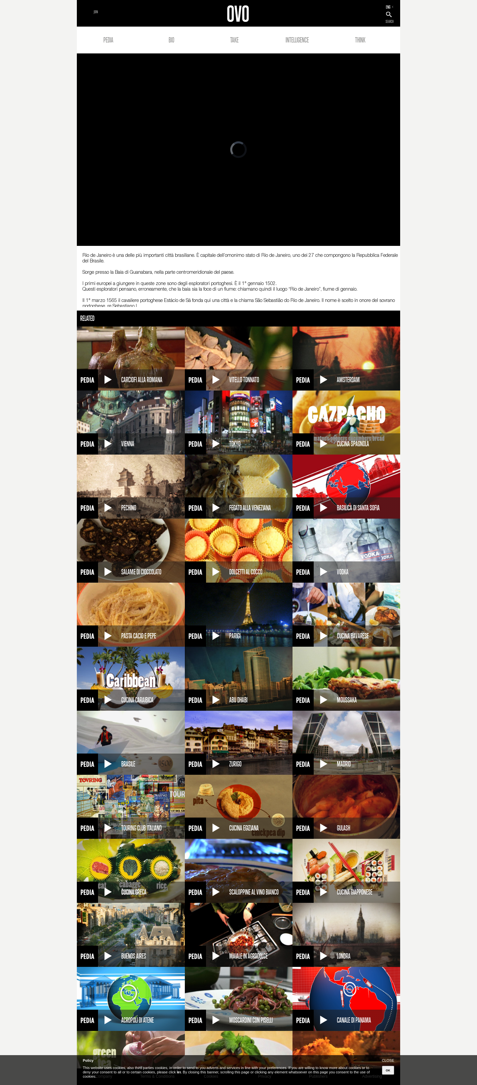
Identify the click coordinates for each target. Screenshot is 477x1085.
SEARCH (390, 22)
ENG (388, 7)
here (179, 1072)
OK (388, 1070)
